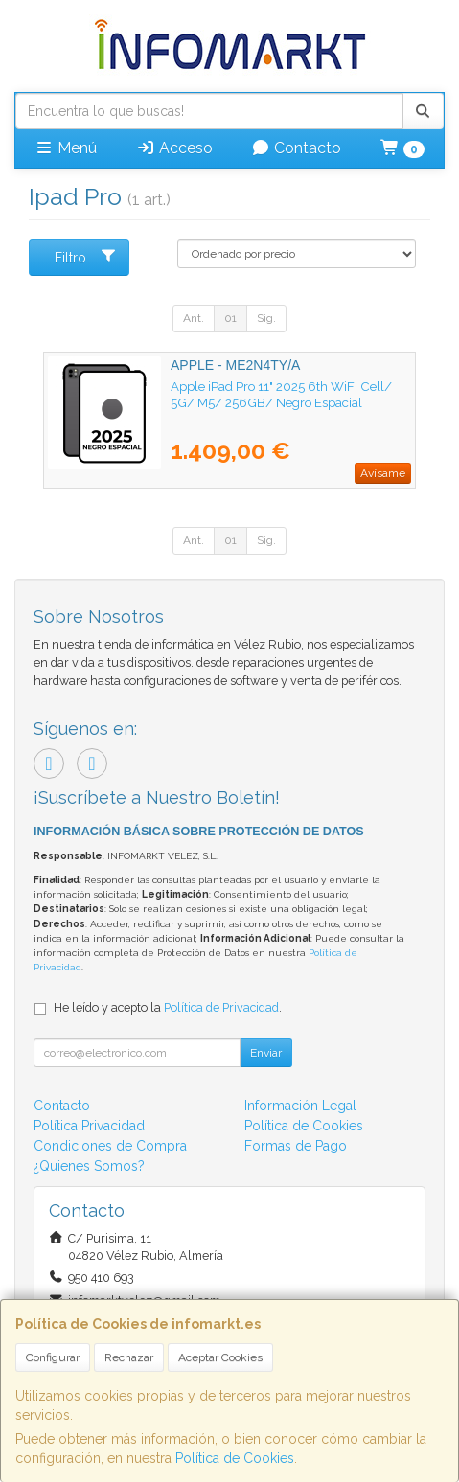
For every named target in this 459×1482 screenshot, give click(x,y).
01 (230, 318)
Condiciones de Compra (110, 1145)
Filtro (86, 256)
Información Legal (300, 1105)
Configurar (53, 1357)
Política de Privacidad (221, 1007)
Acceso (174, 148)
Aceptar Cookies (220, 1357)
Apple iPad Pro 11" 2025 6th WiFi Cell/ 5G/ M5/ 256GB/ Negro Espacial (281, 394)
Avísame (382, 473)
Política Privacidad (89, 1125)
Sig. (266, 318)
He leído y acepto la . (168, 1007)
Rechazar (128, 1357)
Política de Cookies (234, 1458)
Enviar (266, 1053)
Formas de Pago (295, 1145)
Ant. (193, 318)
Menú (65, 148)
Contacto (296, 148)
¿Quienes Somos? (89, 1166)
